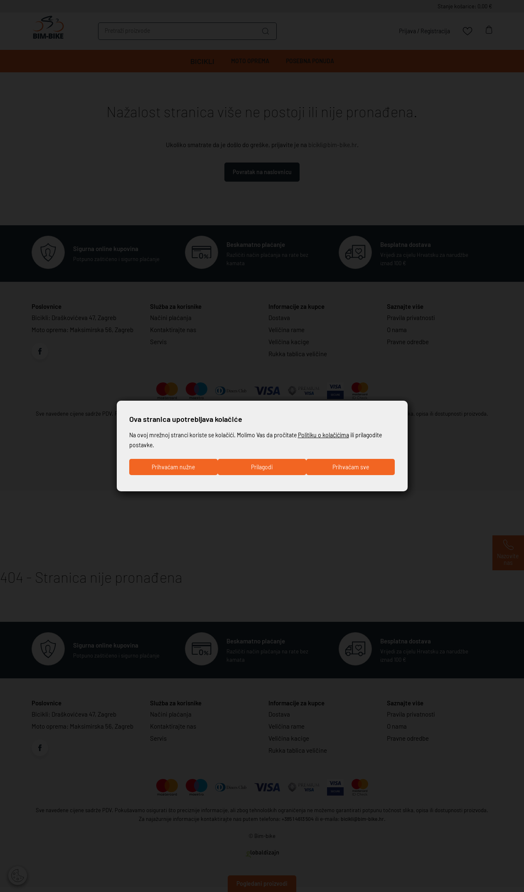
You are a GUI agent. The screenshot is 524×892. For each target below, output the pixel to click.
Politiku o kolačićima (337, 434)
